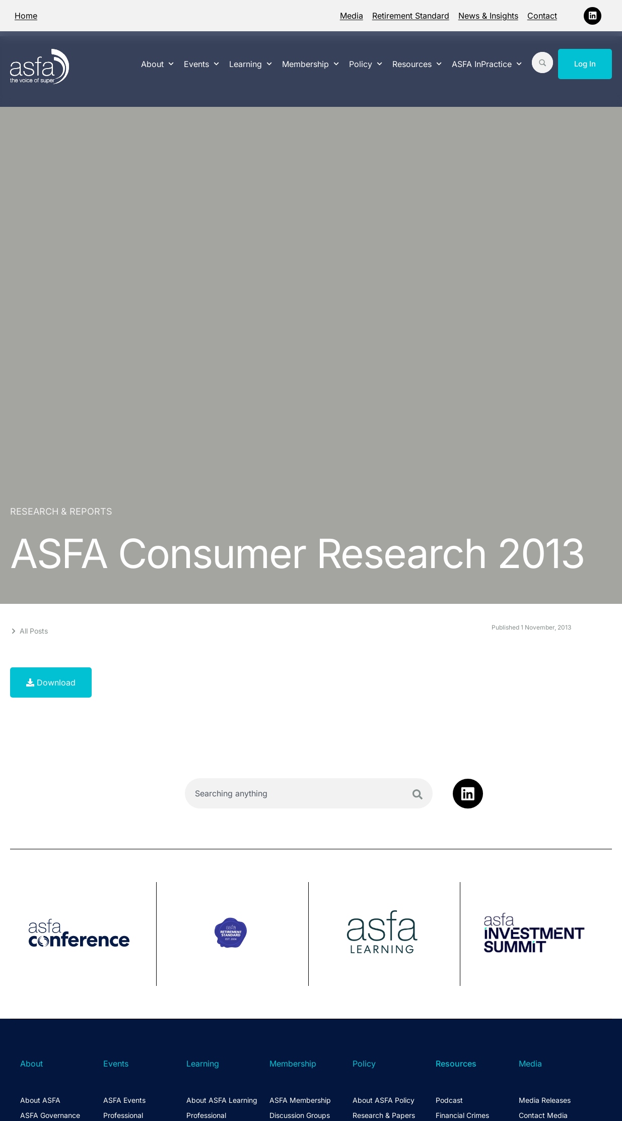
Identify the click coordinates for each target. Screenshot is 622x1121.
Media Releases (545, 1100)
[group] (83, 934)
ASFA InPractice (487, 64)
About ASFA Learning (221, 1100)
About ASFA (40, 1100)
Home (26, 16)
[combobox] (309, 793)
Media (351, 16)
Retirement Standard (410, 16)
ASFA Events (124, 1100)
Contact (542, 16)
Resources (417, 64)
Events (201, 64)
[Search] (417, 794)
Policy (365, 64)
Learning (250, 64)
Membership (310, 64)
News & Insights (488, 16)
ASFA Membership (300, 1100)
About (157, 64)
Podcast (449, 1100)
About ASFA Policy (383, 1100)
